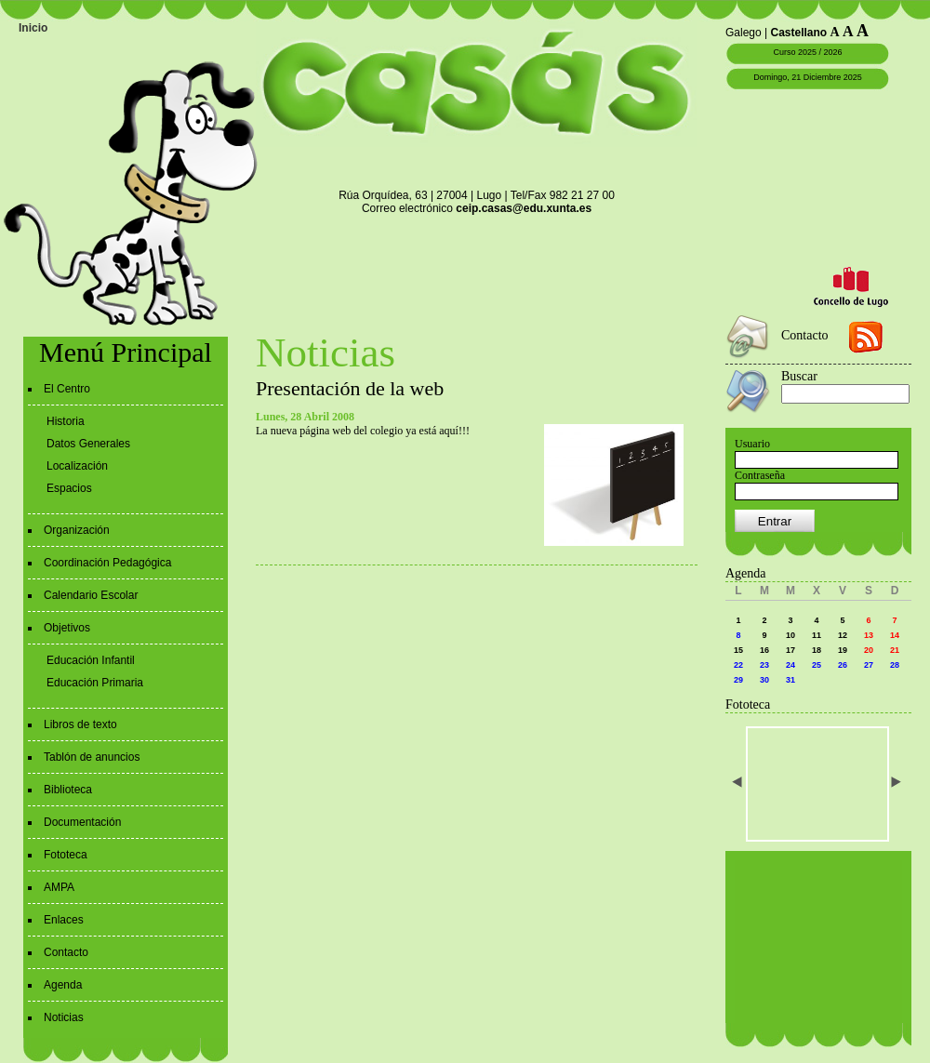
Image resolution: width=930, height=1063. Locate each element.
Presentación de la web (350, 388)
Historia (65, 421)
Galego (743, 32)
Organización (77, 530)
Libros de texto (80, 724)
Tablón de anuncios (92, 757)
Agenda (63, 984)
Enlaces (64, 919)
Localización (77, 465)
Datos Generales (88, 443)
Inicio (33, 27)
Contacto (66, 952)
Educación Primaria (94, 682)
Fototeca (65, 854)
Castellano (799, 32)
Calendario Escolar (91, 595)
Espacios (69, 488)
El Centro (67, 388)
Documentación (82, 822)
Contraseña (760, 475)
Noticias (64, 1017)
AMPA (59, 887)
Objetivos (67, 627)
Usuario (752, 443)
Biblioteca (68, 789)
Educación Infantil (90, 660)
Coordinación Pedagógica (107, 562)
